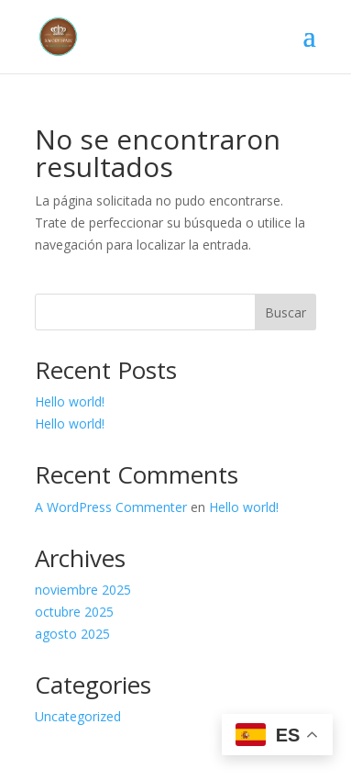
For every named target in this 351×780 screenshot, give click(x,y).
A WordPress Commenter (111, 507)
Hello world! (69, 401)
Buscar (285, 312)
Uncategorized (78, 716)
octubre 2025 (74, 611)
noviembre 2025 (83, 589)
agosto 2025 (72, 633)
